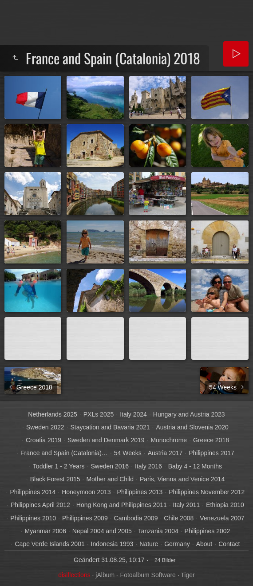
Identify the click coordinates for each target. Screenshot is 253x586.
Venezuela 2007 (222, 518)
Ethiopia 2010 (225, 504)
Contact (229, 543)
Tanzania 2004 (158, 531)
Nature (148, 543)
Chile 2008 (179, 518)
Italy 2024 (133, 414)
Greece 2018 (211, 440)
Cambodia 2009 (136, 518)
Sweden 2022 (45, 427)
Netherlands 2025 (52, 414)
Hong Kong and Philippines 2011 (121, 504)
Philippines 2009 (85, 518)
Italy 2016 (148, 466)
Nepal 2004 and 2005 (102, 531)
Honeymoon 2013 (86, 492)
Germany (177, 543)
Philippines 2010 (33, 518)
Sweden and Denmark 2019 (106, 440)
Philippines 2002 (207, 531)
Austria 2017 (165, 452)
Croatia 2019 (43, 440)
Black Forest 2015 (55, 479)
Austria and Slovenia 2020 (192, 427)
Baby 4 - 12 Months (195, 466)
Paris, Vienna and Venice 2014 (182, 479)
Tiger (187, 574)
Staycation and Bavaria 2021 (110, 427)
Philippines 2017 (211, 452)
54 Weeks (128, 452)
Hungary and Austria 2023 (189, 414)
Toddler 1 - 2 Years (59, 466)
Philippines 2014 (32, 492)
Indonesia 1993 (112, 543)
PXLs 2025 (98, 414)
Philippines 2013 (140, 492)
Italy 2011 (186, 504)
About (204, 543)
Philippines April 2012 (40, 504)
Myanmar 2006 (45, 531)
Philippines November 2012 (207, 492)
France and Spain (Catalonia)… (64, 452)
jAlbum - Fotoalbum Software (135, 574)
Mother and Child (110, 479)
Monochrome (168, 440)
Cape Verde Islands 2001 (49, 543)
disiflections (74, 574)
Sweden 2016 (110, 466)
